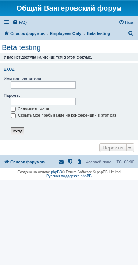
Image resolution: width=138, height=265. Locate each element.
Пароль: (12, 95)
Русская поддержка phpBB (69, 176)
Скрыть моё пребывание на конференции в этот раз (63, 115)
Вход (9, 69)
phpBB (56, 172)
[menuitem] (19, 22)
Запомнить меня (30, 109)
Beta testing (21, 47)
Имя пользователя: (23, 79)
